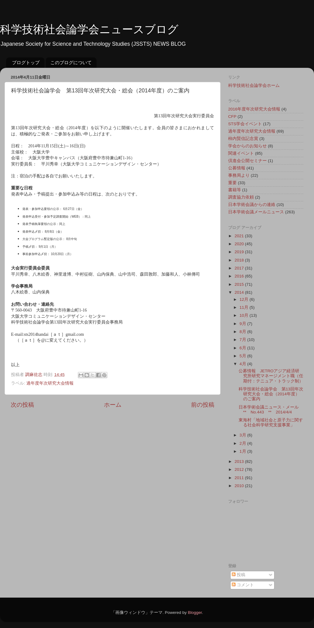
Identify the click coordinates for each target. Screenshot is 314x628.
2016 (240, 276)
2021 (240, 236)
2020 (240, 244)
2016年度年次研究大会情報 (254, 109)
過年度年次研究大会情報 (50, 383)
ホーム (112, 404)
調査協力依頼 (241, 197)
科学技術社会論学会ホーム (254, 85)
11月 (244, 307)
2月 (243, 443)
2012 (240, 469)
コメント (243, 585)
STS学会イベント (245, 124)
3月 (243, 435)
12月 (244, 299)
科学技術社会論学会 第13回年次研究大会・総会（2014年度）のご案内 (271, 394)
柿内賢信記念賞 (243, 138)
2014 (240, 292)
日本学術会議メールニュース (256, 212)
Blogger (195, 612)
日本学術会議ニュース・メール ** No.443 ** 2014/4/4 (271, 409)
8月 (243, 331)
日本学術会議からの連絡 (251, 204)
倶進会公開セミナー (247, 160)
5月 (243, 356)
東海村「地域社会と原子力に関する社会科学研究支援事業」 (271, 422)
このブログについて (71, 62)
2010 (240, 485)
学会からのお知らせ (247, 146)
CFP (232, 116)
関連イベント (241, 153)
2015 (240, 284)
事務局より (239, 175)
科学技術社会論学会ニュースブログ (89, 29)
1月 (243, 451)
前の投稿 (202, 404)
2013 (240, 461)
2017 (240, 268)
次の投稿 (22, 404)
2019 (240, 252)
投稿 (238, 574)
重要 (232, 182)
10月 (244, 315)
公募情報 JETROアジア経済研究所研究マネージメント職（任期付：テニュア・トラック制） (271, 376)
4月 (243, 364)
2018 (240, 260)
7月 (243, 339)
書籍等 (234, 190)
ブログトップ (26, 62)
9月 (243, 323)
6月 (243, 348)
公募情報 (236, 168)
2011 (240, 477)
